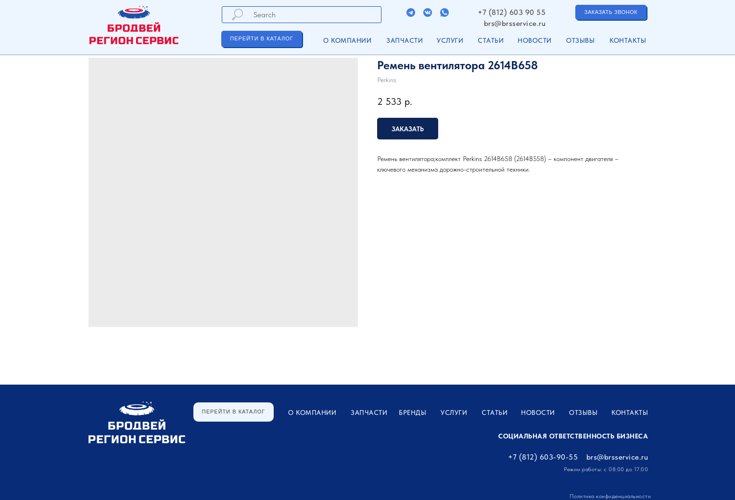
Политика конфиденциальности (610, 496)
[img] (410, 12)
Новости (535, 40)
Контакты (627, 40)
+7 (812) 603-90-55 (543, 457)
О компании (347, 40)
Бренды (412, 412)
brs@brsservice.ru (515, 23)
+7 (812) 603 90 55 (511, 12)
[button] (610, 12)
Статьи (491, 40)
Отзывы (580, 40)
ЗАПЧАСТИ (404, 40)
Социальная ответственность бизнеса (573, 436)
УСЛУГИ (450, 40)
